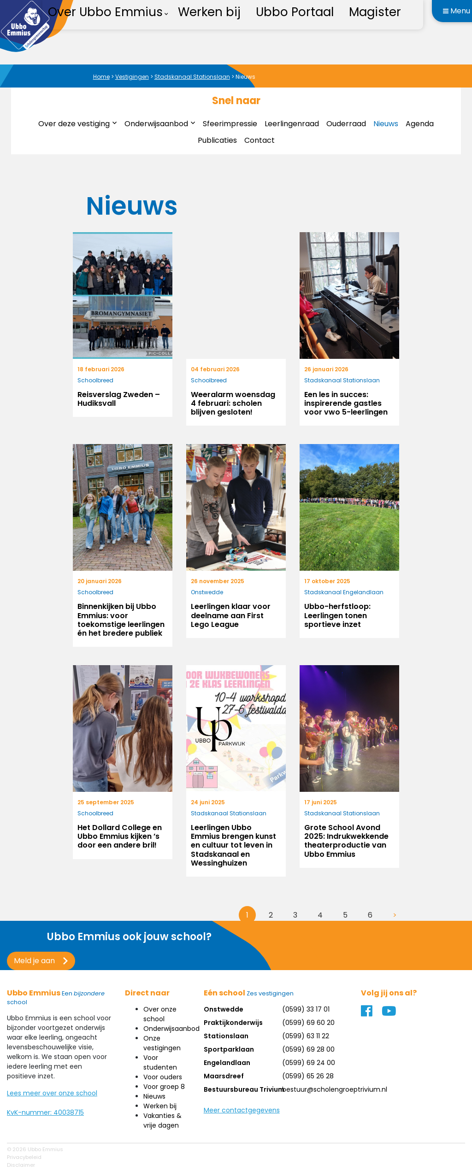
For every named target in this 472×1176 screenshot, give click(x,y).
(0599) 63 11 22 (305, 1036)
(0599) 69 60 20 (308, 1022)
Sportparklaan (229, 1049)
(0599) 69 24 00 (308, 1062)
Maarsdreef (224, 1076)
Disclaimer (21, 1165)
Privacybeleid (24, 1157)
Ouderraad (346, 123)
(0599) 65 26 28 (308, 1076)
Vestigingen (132, 77)
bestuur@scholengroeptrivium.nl (334, 1089)
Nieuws (385, 123)
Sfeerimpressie (230, 123)
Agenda (420, 123)
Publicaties (217, 140)
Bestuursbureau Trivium (244, 1089)
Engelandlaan (227, 1062)
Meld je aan (34, 960)
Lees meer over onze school (52, 1093)
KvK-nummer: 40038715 (45, 1112)
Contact (259, 140)
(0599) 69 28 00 (308, 1049)
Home (101, 77)
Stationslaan (226, 1036)
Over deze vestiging (74, 123)
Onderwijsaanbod (156, 123)
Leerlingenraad (292, 123)
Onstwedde (223, 1009)
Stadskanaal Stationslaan (192, 77)
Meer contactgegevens (242, 1110)
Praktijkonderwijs (233, 1022)
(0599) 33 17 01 (306, 1009)
